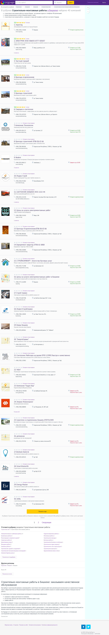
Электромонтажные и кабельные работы (11, 533)
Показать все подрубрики (8, 557)
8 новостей (17, 412)
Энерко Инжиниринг (23, 402)
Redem (17, 157)
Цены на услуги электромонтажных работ (32, 210)
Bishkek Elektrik (21, 452)
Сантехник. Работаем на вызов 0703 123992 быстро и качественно (42, 355)
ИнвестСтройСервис (23, 309)
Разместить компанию (93, 2)
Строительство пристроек (50, 548)
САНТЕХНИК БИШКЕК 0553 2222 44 (29, 192)
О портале (15, 625)
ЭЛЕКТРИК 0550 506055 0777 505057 (29, 41)
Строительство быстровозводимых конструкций (13, 551)
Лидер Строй (20, 176)
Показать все (4, 616)
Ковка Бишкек (21, 325)
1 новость (16, 53)
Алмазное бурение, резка (7, 553)
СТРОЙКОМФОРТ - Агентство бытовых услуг (33, 261)
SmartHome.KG (21, 466)
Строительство (5, 529)
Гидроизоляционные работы (51, 533)
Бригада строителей (23, 93)
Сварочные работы (6, 540)
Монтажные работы (49, 536)
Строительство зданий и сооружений (10, 548)
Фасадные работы (5, 544)
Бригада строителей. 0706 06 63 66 (29, 141)
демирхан (19, 436)
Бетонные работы (48, 540)
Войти (104, 2)
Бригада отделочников (24, 77)
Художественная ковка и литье (51, 551)
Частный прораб (21, 61)
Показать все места (7, 574)
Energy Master (21, 484)
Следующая (46, 522)
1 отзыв (27, 38)
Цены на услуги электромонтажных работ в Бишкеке (36, 277)
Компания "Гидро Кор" (24, 386)
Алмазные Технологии (23, 125)
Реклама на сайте (23, 625)
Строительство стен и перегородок (52, 546)
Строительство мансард (50, 538)
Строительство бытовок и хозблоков (53, 542)
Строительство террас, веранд (51, 544)
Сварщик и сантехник (23, 109)
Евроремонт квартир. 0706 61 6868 (29, 245)
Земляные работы (5, 546)
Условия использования (35, 625)
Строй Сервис (20, 293)
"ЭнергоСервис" (21, 339)
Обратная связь (9, 625)
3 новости (16, 167)
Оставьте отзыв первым (28, 123)
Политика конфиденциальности (49, 625)
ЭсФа (17, 499)
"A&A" (17, 369)
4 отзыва (27, 22)
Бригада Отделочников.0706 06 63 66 (30, 228)
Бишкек (10, 565)
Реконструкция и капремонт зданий (10, 538)
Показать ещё (42, 511)
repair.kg (18, 25)
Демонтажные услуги (6, 542)
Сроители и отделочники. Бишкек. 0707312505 (34, 420)
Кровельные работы (6, 536)
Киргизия (3, 565)
